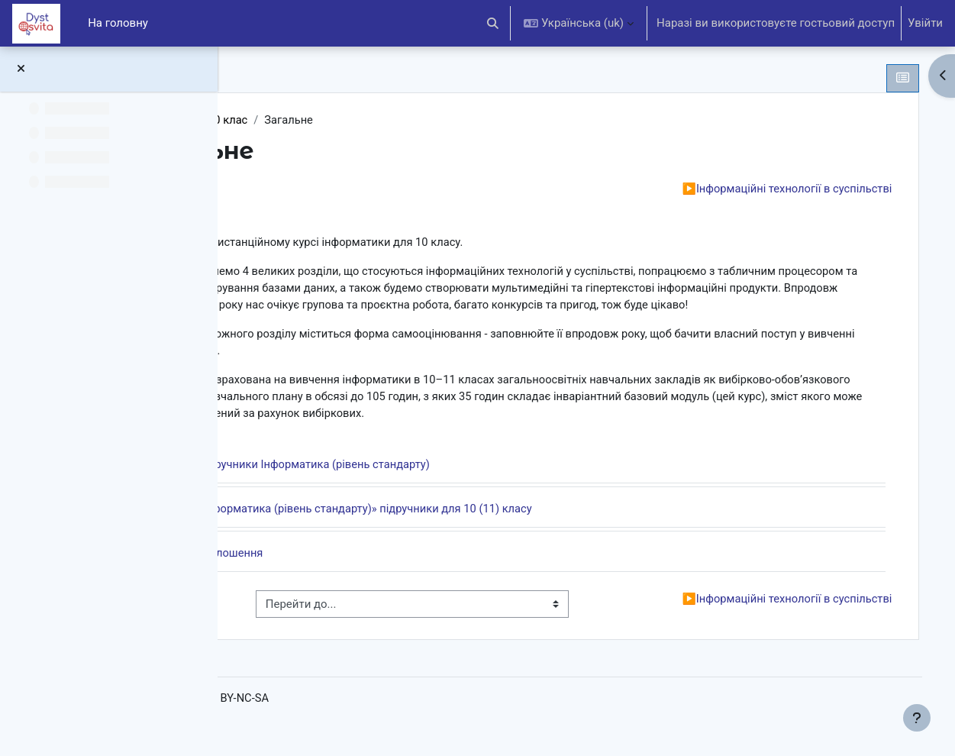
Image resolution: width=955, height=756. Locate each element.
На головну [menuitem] (118, 23)
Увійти (925, 23)
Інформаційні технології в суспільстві (767, 189)
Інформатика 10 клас (325, 120)
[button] (493, 23)
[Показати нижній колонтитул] (917, 718)
